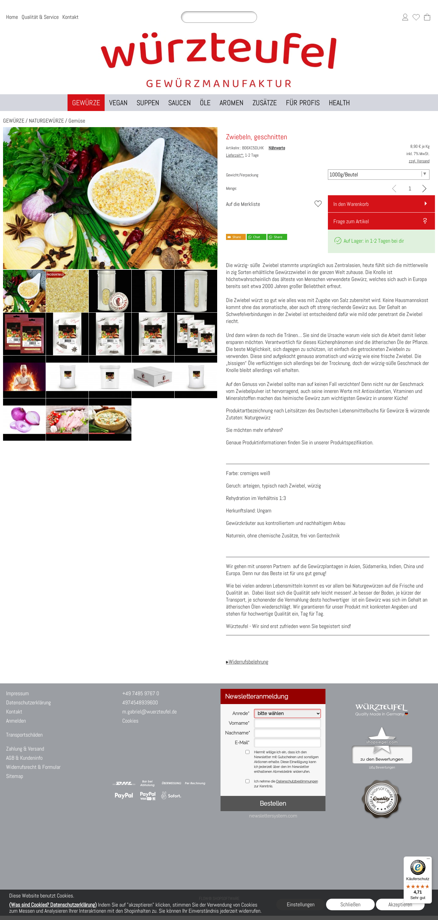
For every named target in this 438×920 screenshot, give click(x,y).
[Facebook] (168, 759)
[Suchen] (219, 17)
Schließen (350, 904)
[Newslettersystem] (184, 759)
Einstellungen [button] (301, 904)
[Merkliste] (416, 17)
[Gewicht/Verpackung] (378, 174)
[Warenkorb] (427, 17)
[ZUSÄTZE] (264, 102)
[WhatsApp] (136, 759)
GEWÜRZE (13, 120)
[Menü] (428, 860)
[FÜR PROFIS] (302, 102)
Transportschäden (24, 734)
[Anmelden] (405, 17)
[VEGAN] (118, 102)
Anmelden (16, 720)
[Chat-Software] (152, 759)
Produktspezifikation (351, 442)
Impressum (17, 693)
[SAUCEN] (179, 102)
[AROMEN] (231, 102)
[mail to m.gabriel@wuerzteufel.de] (120, 759)
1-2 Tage (242, 155)
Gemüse (76, 120)
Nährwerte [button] (277, 148)
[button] (362, 102)
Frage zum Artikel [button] (351, 221)
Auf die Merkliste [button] (243, 203)
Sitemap (14, 775)
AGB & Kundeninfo (24, 757)
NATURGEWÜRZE (46, 120)
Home (12, 16)
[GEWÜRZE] (86, 102)
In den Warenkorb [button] (351, 203)
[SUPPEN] (148, 102)
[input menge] (409, 188)
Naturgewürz (257, 417)
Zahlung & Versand (25, 748)
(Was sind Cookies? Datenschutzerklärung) (53, 904)
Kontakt (70, 16)
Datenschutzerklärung (28, 702)
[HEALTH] (339, 102)
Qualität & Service (40, 16)
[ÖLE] (205, 102)
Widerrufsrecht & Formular (33, 766)
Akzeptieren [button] (400, 904)
